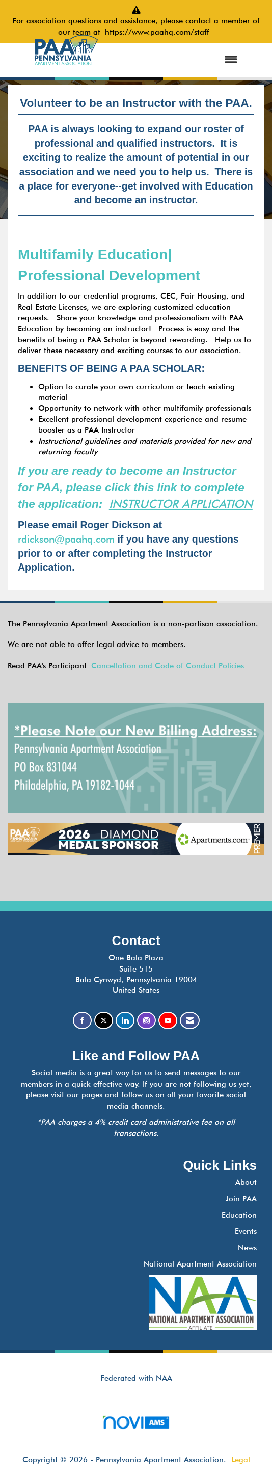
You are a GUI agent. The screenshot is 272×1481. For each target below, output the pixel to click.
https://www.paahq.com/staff (159, 32)
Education (239, 1215)
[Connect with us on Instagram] (146, 1021)
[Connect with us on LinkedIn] (125, 1021)
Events (246, 1231)
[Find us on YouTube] (167, 1021)
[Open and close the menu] (179, 59)
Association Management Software (135, 1426)
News (247, 1247)
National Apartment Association (200, 1264)
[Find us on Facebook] (82, 1021)
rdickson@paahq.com (66, 539)
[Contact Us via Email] (190, 1021)
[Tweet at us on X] (103, 1021)
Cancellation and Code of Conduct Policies (167, 665)
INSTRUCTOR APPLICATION (181, 503)
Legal (240, 1459)
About (246, 1182)
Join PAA (241, 1198)
